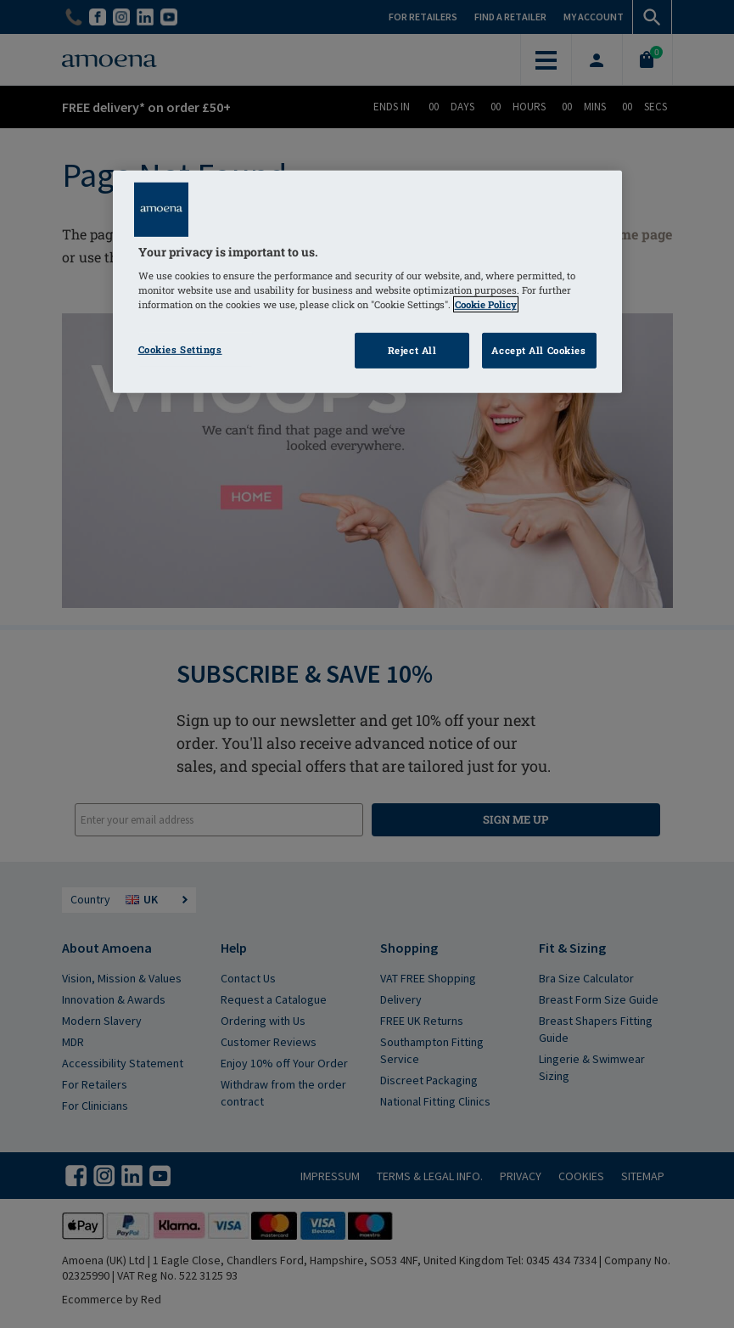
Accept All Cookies (538, 350)
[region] (367, 281)
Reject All (412, 350)
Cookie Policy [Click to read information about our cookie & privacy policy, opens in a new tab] (486, 304)
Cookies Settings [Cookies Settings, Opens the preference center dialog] (180, 349)
